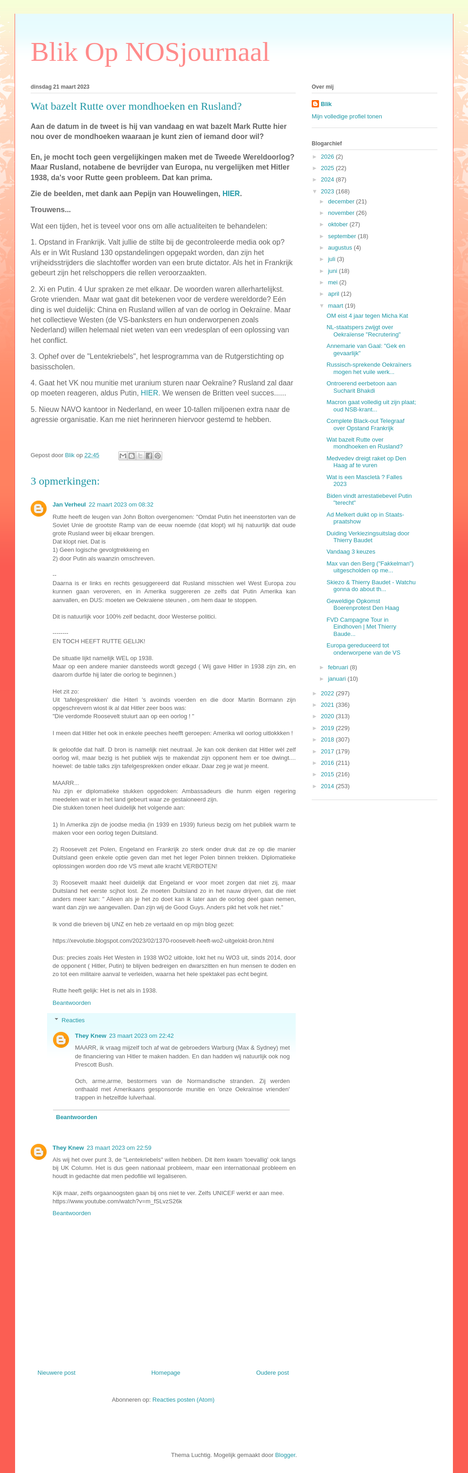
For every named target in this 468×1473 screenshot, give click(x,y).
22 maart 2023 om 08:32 (121, 504)
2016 (328, 762)
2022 (328, 693)
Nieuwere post (56, 1372)
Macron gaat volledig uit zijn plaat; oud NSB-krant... (371, 406)
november (342, 212)
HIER (231, 193)
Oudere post (272, 1372)
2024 (328, 179)
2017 (328, 751)
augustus (341, 247)
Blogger (285, 1455)
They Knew (90, 1035)
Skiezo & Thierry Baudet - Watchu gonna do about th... (370, 586)
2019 (328, 728)
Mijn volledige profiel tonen (347, 116)
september (343, 236)
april (334, 293)
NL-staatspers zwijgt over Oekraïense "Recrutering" (363, 331)
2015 (328, 774)
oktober (339, 224)
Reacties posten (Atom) (184, 1399)
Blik (326, 104)
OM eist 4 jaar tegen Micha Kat (367, 315)
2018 (328, 739)
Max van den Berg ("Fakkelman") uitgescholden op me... (370, 567)
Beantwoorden (72, 1002)
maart (336, 305)
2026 (328, 156)
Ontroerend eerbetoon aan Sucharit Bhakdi (361, 387)
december (342, 201)
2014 (328, 786)
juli (332, 259)
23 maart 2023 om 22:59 (119, 1147)
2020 (328, 716)
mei (334, 282)
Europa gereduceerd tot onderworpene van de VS (363, 649)
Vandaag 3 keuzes (350, 551)
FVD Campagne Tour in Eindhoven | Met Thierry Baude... (361, 626)
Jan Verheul (69, 504)
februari (339, 667)
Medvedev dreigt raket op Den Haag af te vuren (366, 462)
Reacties (73, 1020)
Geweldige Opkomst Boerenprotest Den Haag (362, 605)
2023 (328, 191)
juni (333, 270)
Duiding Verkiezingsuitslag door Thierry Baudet (367, 537)
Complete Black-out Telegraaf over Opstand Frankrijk (365, 424)
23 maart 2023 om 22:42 (141, 1035)
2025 (328, 168)
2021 (328, 704)
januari (338, 678)
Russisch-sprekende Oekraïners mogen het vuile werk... (368, 368)
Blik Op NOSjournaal (150, 52)
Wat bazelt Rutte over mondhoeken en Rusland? (364, 443)
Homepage (166, 1372)
